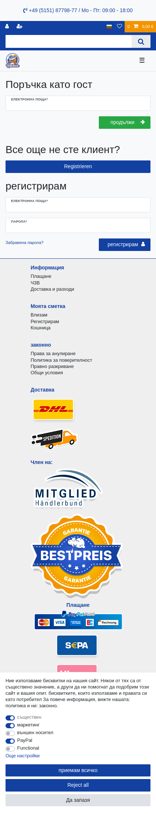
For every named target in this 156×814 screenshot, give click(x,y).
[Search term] (69, 41)
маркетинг (28, 725)
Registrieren (78, 166)
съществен (29, 717)
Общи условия (47, 372)
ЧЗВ (35, 283)
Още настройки (23, 755)
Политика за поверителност (61, 360)
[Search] (141, 41)
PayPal (24, 740)
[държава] (109, 26)
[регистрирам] (8, 26)
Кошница (41, 327)
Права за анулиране (53, 353)
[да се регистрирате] (20, 26)
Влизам (39, 315)
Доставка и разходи (52, 289)
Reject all (78, 785)
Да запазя (78, 800)
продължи (128, 122)
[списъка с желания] (119, 26)
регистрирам (126, 244)
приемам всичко (78, 770)
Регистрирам (45, 321)
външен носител (35, 732)
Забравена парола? (25, 242)
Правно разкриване (52, 366)
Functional (28, 748)
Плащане (41, 276)
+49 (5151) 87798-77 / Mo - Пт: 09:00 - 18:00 (77, 10)
